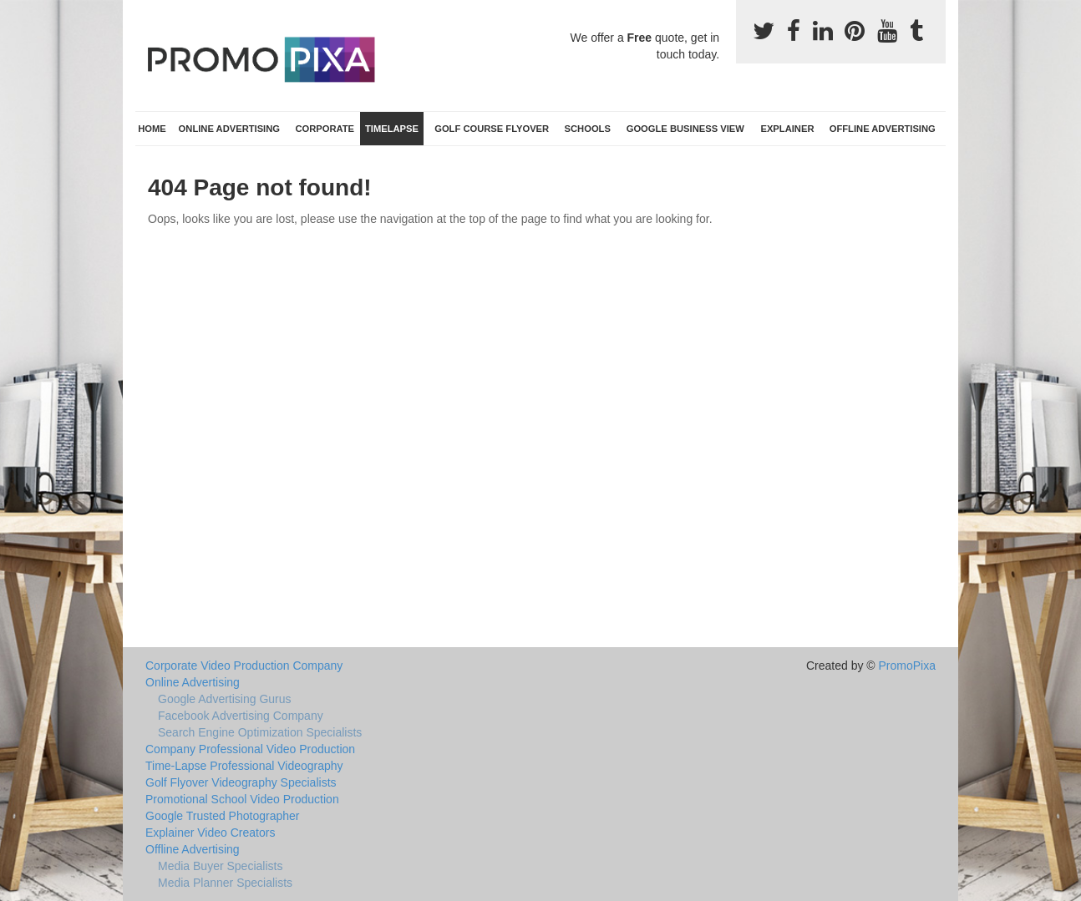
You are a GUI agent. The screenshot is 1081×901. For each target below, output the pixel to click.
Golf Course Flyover (491, 129)
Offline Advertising (883, 129)
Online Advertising (229, 129)
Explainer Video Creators (210, 832)
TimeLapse (392, 129)
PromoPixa (907, 665)
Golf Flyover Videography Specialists (241, 782)
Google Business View (685, 129)
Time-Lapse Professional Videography (244, 765)
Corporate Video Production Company (244, 665)
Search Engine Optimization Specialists (260, 732)
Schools (588, 129)
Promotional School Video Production (242, 799)
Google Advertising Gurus (225, 699)
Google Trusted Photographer (222, 816)
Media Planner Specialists (225, 882)
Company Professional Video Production (250, 749)
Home (152, 129)
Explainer (787, 129)
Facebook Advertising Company (240, 715)
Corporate (324, 129)
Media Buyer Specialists (220, 866)
